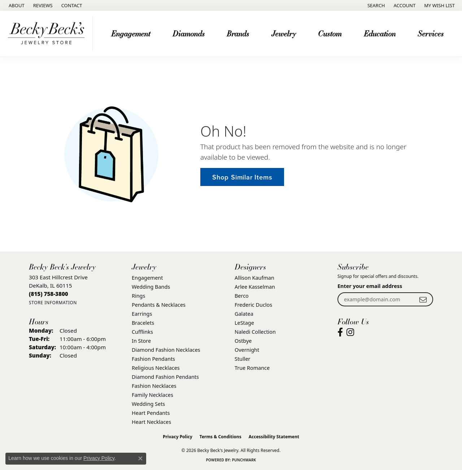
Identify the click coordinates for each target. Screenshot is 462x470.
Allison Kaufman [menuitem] (254, 277)
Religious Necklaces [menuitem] (156, 367)
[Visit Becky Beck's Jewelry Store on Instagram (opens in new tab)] (350, 332)
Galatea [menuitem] (244, 313)
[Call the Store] (48, 293)
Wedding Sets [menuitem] (148, 403)
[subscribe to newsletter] (423, 299)
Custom (329, 33)
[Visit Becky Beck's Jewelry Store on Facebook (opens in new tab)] (340, 332)
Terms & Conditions (220, 437)
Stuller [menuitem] (242, 358)
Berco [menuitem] (242, 295)
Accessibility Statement (274, 437)
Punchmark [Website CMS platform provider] (244, 459)
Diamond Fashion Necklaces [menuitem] (166, 349)
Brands (238, 33)
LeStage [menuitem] (244, 322)
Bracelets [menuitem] (143, 322)
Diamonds (189, 33)
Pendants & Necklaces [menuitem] (159, 304)
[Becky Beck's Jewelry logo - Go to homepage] (48, 33)
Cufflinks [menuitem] (142, 331)
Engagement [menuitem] (147, 277)
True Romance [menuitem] (252, 367)
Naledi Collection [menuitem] (255, 331)
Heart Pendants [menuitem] (151, 412)
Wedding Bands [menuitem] (151, 286)
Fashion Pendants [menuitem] (153, 358)
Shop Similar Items (242, 177)
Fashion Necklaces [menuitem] (154, 385)
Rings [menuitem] (138, 295)
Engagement (130, 33)
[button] (375, 5)
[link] (16, 5)
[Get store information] (53, 303)
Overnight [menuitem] (247, 349)
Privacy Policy (177, 437)
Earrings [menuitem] (142, 313)
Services (431, 33)
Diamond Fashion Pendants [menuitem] (165, 376)
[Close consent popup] (140, 458)
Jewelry (283, 33)
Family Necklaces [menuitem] (152, 394)
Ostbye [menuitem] (243, 340)
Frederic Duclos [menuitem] (253, 304)
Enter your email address (369, 286)
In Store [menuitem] (141, 340)
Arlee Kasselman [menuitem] (255, 286)
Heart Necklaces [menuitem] (151, 421)
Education (380, 33)
